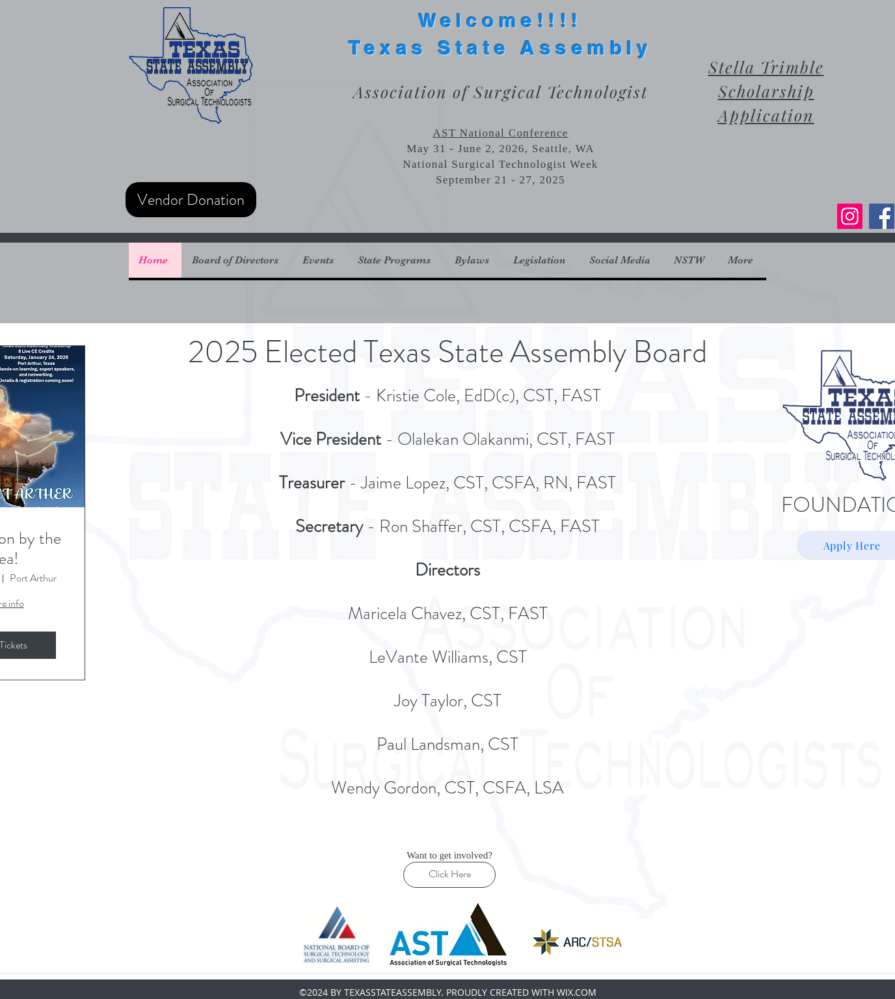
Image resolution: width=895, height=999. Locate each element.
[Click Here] (449, 875)
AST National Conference (500, 133)
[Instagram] (849, 216)
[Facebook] (881, 216)
